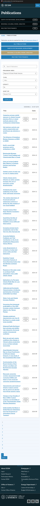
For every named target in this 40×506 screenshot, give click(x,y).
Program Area (8, 70)
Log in (2, 471)
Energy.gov (25, 468)
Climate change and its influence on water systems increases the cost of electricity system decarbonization (11, 181)
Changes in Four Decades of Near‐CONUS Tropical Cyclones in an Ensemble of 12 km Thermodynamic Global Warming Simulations (12, 399)
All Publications (20, 44)
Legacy (6, 84)
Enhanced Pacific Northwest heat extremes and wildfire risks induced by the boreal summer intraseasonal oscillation (11, 330)
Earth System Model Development (19, 20)
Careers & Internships (27, 488)
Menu (37, 5)
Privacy (23, 474)
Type (5, 77)
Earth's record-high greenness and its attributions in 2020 (9, 147)
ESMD (26, 163)
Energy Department (28, 485)
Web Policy (24, 471)
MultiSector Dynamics (19, 28)
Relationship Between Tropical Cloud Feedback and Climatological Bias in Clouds (11, 155)
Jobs (2, 488)
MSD (25, 120)
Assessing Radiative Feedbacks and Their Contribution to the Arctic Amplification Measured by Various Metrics (11, 240)
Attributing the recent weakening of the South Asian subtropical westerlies (11, 191)
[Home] (18, 5)
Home (3, 35)
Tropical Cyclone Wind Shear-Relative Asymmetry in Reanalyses (11, 211)
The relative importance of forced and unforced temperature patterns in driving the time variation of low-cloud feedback (11, 201)
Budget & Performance (27, 490)
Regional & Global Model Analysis (19, 24)
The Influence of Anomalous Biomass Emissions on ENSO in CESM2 (11, 139)
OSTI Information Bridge (30, 40)
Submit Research (6, 474)
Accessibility (24, 477)
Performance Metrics (7, 477)
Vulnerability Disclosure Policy (29, 479)
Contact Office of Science (8, 490)
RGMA (26, 118)
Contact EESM (5, 479)
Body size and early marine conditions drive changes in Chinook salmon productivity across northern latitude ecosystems (11, 342)
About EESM (5, 468)
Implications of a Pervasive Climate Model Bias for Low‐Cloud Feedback (11, 282)
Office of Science (7, 485)
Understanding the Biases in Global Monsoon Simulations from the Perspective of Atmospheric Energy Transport (11, 411)
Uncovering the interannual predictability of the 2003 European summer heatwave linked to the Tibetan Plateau (11, 308)
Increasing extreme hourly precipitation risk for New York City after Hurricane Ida (11, 230)
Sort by (6, 91)
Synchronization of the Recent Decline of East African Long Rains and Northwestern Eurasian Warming (10, 365)
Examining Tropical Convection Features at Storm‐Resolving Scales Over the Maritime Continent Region (11, 261)
